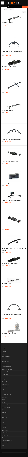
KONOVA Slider (5, 384)
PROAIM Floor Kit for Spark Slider (10, 333)
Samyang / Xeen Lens (7, 369)
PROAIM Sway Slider (7, 183)
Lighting (4, 427)
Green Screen (5, 435)
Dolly (3, 389)
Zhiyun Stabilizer (5, 361)
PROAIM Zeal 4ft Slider (7, 283)
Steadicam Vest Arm (6, 366)
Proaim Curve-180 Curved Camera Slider (11, 139)
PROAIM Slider (5, 386)
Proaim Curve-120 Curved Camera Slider (11, 200)
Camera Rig (4, 351)
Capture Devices (5, 409)
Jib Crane (4, 392)
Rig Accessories (5, 353)
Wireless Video (5, 404)
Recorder (4, 425)
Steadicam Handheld (6, 364)
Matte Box (4, 376)
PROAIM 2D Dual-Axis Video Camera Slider (12, 90)
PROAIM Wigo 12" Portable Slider (10, 263)
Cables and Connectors (7, 440)
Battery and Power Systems (8, 442)
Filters (3, 437)
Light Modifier (5, 432)
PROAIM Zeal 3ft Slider (7, 22)
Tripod (3, 399)
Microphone (4, 415)
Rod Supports (5, 371)
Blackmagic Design (6, 356)
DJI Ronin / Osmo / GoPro (7, 359)
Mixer (3, 422)
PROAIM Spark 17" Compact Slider (10, 161)
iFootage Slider (5, 381)
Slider (3, 379)
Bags (3, 445)
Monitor (3, 402)
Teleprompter (5, 412)
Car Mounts (4, 397)
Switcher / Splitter (6, 407)
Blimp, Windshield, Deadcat (8, 420)
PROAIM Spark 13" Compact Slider (10, 226)
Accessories (4, 448)
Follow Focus (5, 374)
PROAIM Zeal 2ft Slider (7, 110)
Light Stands (5, 430)
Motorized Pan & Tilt (6, 394)
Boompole (4, 417)
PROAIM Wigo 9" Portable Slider (9, 66)
